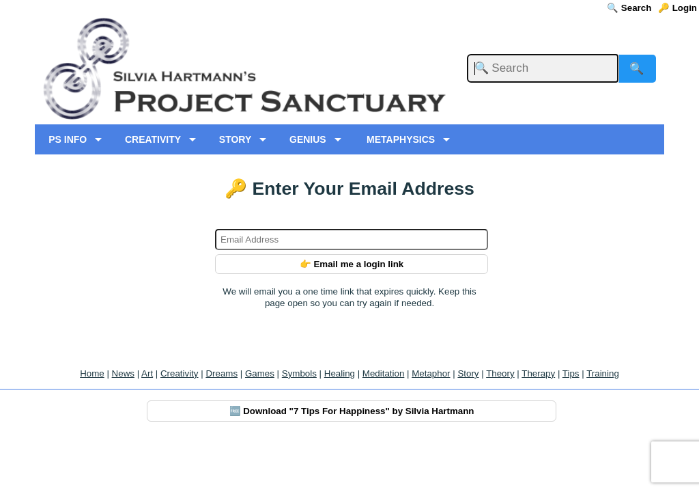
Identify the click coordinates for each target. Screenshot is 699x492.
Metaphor (431, 373)
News (123, 373)
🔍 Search (629, 8)
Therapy (538, 373)
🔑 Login (677, 8)
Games (259, 373)
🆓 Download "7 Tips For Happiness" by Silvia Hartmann (351, 411)
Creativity (179, 373)
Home (92, 373)
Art (147, 373)
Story (468, 373)
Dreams (221, 373)
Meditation (383, 373)
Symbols (299, 373)
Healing (339, 373)
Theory (500, 373)
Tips (571, 373)
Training (602, 373)
